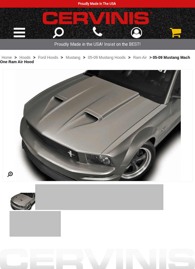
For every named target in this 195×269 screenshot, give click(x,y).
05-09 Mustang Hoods (107, 57)
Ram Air (140, 57)
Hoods (24, 57)
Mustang (73, 57)
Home (7, 57)
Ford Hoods (48, 57)
